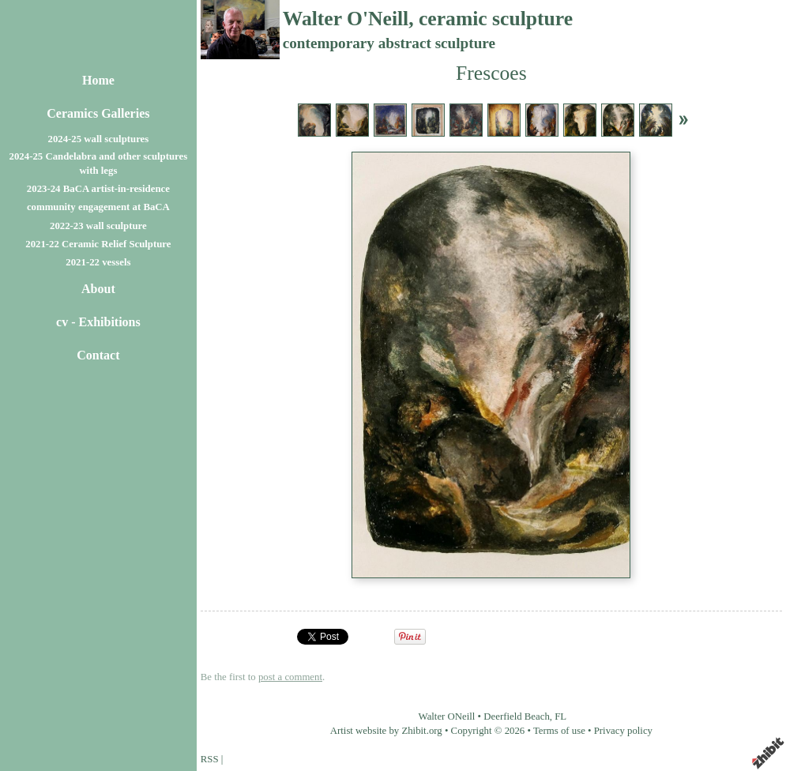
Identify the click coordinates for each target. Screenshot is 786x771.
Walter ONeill (447, 716)
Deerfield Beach (516, 716)
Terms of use (559, 730)
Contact (98, 355)
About (98, 288)
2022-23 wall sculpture (98, 225)
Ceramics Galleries (98, 113)
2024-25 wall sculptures (98, 139)
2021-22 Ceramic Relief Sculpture (98, 244)
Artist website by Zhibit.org (386, 730)
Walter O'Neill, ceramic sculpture (428, 18)
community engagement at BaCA (98, 206)
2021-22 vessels (98, 262)
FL (560, 716)
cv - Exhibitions (98, 322)
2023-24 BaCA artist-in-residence (98, 188)
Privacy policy (623, 730)
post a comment (290, 677)
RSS (210, 759)
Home (98, 80)
